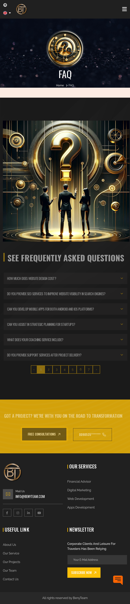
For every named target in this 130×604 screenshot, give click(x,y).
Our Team (9, 570)
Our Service (11, 553)
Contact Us (11, 579)
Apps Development (81, 507)
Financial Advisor (79, 481)
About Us (9, 545)
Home (60, 85)
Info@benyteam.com (30, 496)
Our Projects (11, 562)
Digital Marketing (79, 490)
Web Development (80, 499)
